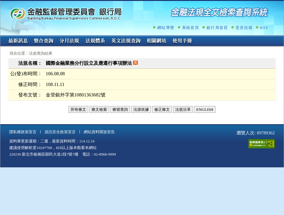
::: (2, 37)
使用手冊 (182, 41)
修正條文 (162, 109)
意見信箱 (244, 27)
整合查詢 (44, 41)
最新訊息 (18, 41)
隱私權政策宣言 (22, 132)
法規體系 (95, 41)
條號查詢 (120, 109)
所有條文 (78, 109)
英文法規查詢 (126, 41)
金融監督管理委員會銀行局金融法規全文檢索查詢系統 (66, 13)
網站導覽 (165, 27)
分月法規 (69, 41)
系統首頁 (190, 27)
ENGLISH (204, 109)
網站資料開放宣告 (99, 132)
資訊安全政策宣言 (60, 132)
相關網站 (157, 41)
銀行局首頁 (217, 27)
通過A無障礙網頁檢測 (261, 143)
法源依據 (141, 109)
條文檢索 (99, 109)
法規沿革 (183, 109)
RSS (264, 27)
